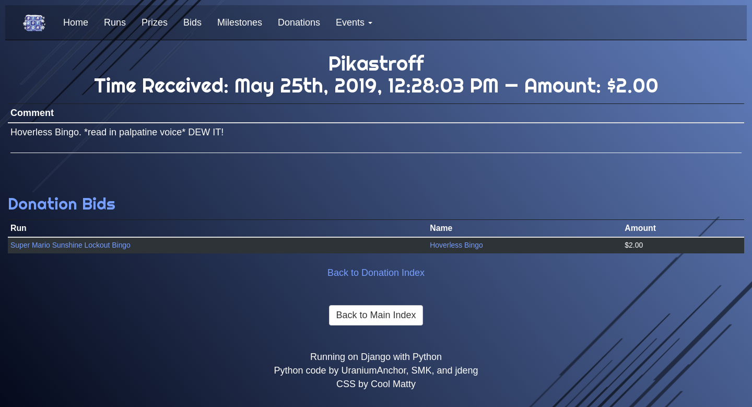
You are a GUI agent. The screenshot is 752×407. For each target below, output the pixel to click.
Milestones (239, 22)
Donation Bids (61, 203)
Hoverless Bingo (456, 245)
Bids (192, 22)
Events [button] (354, 22)
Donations (299, 22)
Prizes (155, 22)
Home (75, 22)
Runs (115, 22)
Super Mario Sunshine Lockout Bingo (70, 245)
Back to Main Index (376, 315)
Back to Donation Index (376, 273)
